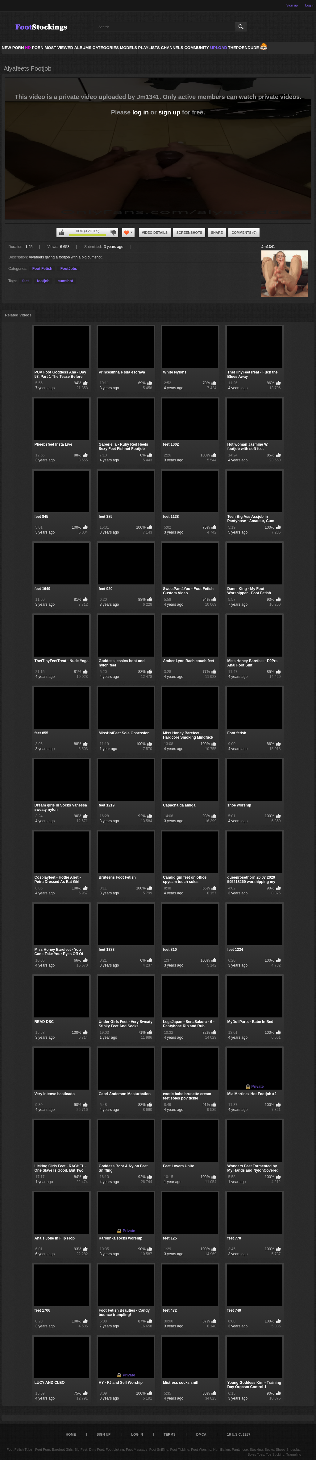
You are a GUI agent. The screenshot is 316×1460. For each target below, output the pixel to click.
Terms (170, 1434)
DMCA (201, 1434)
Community (196, 47)
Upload (218, 47)
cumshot (65, 281)
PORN (34, 47)
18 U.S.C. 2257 (238, 1434)
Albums (83, 47)
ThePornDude (243, 47)
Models (128, 47)
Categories (106, 47)
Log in (309, 5)
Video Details (155, 232)
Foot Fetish (42, 268)
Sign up (292, 5)
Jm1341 (268, 247)
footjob (43, 281)
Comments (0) (243, 232)
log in (140, 112)
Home (71, 1434)
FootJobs (68, 268)
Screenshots (189, 232)
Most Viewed (58, 47)
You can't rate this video (61, 232)
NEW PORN (13, 47)
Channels (172, 47)
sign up (169, 112)
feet (25, 281)
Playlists (149, 47)
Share (217, 232)
